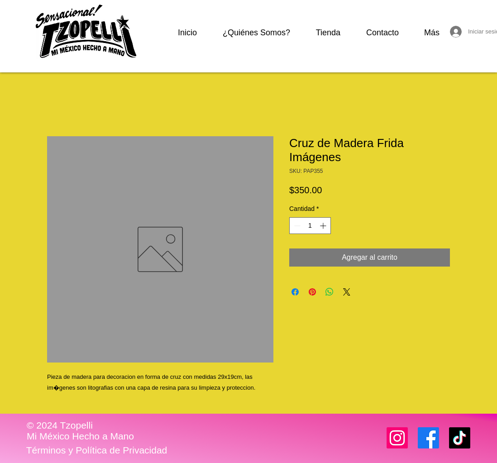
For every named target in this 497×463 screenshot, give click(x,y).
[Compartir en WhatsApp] (329, 291)
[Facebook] (428, 438)
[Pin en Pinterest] (312, 291)
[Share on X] (346, 291)
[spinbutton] (310, 226)
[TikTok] (459, 438)
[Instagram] (397, 438)
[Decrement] (296, 226)
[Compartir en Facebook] (295, 291)
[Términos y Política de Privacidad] (96, 450)
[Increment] (324, 226)
